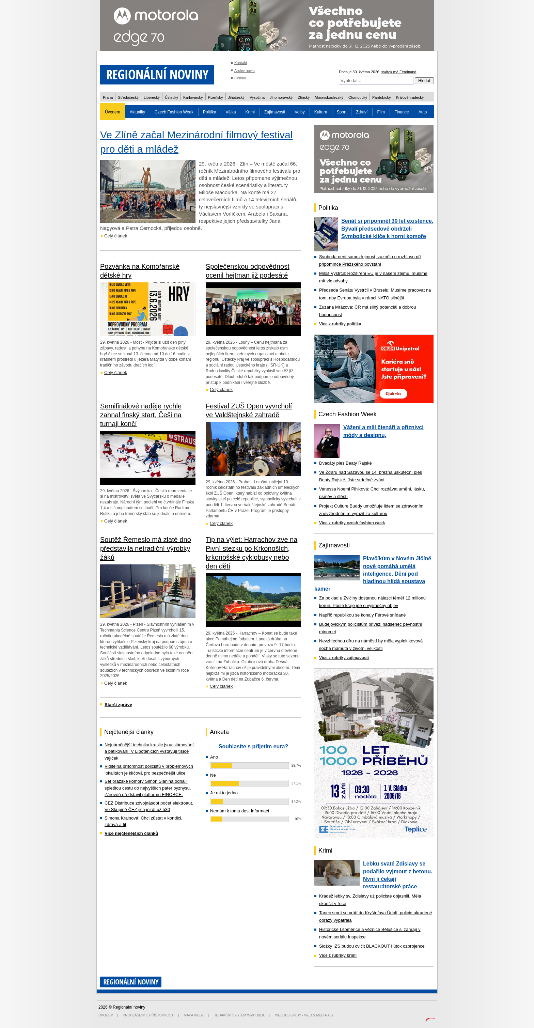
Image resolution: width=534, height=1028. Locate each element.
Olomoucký (357, 97)
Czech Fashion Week (174, 112)
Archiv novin (244, 70)
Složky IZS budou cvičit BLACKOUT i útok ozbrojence (372, 946)
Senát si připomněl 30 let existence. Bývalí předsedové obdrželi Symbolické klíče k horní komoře (387, 228)
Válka (231, 112)
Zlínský (304, 97)
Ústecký (171, 97)
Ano (214, 757)
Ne (213, 775)
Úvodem (112, 112)
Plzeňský (215, 97)
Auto (423, 112)
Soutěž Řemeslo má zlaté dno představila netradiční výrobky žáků (145, 548)
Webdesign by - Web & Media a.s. (304, 1015)
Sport (342, 112)
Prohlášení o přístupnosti (149, 1015)
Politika (209, 112)
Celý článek (115, 235)
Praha (108, 97)
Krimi (250, 112)
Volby (299, 112)
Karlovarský (193, 97)
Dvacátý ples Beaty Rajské (345, 463)
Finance (401, 112)
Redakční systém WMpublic (239, 1015)
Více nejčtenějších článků (131, 833)
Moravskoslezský (329, 97)
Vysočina (257, 97)
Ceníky (240, 78)
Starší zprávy (118, 704)
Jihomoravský (281, 97)
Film (381, 112)
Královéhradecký (410, 97)
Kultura (320, 112)
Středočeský (128, 97)
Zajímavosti (274, 112)
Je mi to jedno (224, 792)
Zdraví (361, 112)
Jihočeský (236, 97)
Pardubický (381, 97)
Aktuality (137, 112)
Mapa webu (194, 1015)
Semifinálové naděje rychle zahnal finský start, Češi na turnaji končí (141, 414)
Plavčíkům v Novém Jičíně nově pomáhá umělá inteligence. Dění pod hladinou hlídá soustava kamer (372, 574)
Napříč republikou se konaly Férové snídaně (362, 615)
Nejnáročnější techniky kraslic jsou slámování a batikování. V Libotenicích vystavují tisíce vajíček (149, 751)
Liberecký (152, 97)
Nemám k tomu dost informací (239, 810)
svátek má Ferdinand (399, 72)
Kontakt (240, 63)
